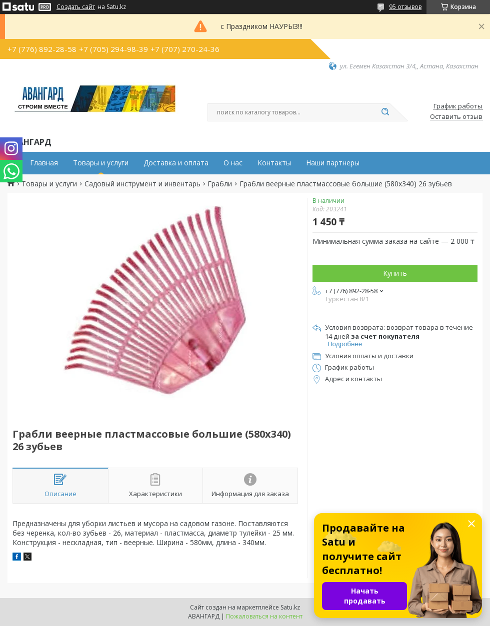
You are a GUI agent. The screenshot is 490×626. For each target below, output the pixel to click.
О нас (233, 162)
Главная (44, 162)
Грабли (220, 183)
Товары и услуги (100, 162)
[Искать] (385, 112)
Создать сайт (75, 6)
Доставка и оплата (176, 162)
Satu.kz (290, 607)
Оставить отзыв (456, 116)
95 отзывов (405, 6)
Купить (395, 273)
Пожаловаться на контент (264, 616)
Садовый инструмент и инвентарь (142, 183)
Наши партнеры (333, 162)
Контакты (274, 162)
